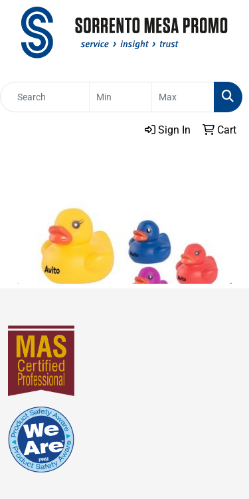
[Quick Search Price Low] (120, 97)
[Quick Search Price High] (182, 97)
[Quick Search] (45, 97)
